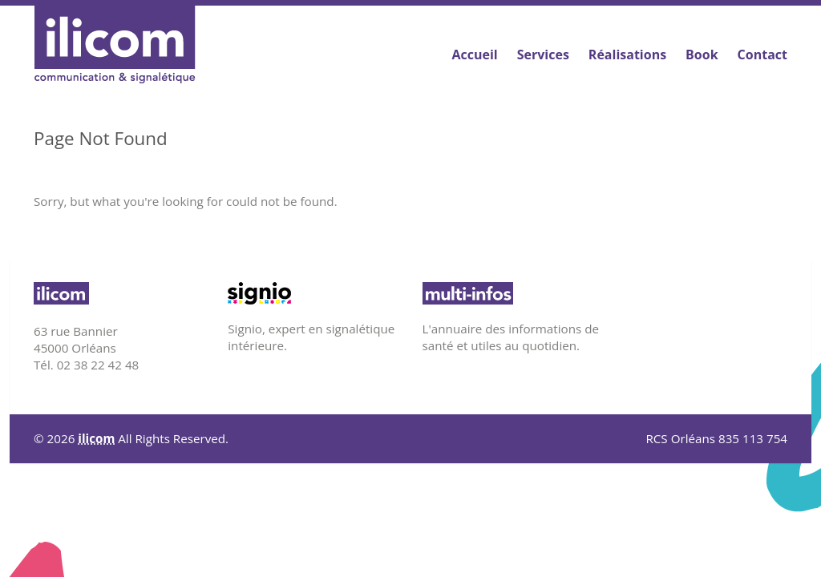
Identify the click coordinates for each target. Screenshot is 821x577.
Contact (762, 54)
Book (702, 54)
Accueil (474, 54)
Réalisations (627, 54)
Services (543, 55)
